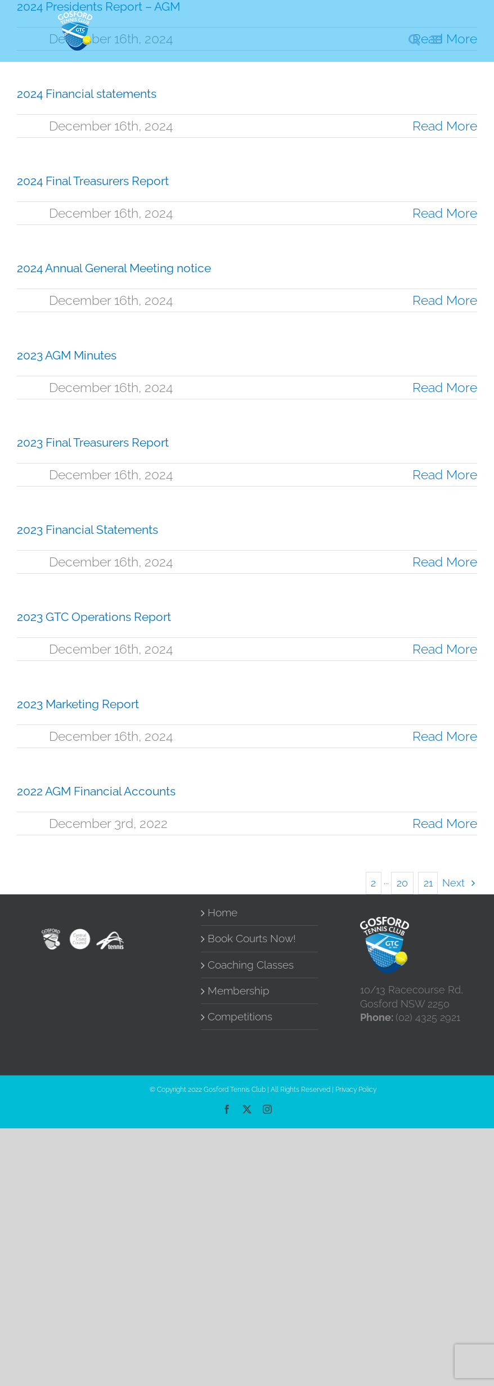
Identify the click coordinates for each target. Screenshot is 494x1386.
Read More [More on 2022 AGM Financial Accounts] (444, 823)
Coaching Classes (251, 964)
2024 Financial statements (86, 94)
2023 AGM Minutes (66, 355)
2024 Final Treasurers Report (93, 181)
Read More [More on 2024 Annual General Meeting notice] (444, 300)
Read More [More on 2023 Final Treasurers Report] (444, 474)
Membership (239, 990)
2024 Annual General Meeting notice (114, 268)
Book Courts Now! (252, 938)
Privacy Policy (355, 1090)
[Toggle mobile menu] (437, 40)
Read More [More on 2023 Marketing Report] (444, 736)
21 (428, 883)
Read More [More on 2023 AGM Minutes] (444, 387)
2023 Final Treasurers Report (93, 442)
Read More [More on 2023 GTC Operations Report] (444, 648)
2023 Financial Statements (87, 530)
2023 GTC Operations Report (94, 617)
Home (222, 912)
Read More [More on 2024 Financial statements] (444, 125)
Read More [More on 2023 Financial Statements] (444, 561)
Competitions (240, 1016)
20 (402, 883)
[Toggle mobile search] (414, 40)
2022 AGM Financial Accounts (96, 791)
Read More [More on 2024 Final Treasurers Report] (444, 212)
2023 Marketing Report (78, 704)
